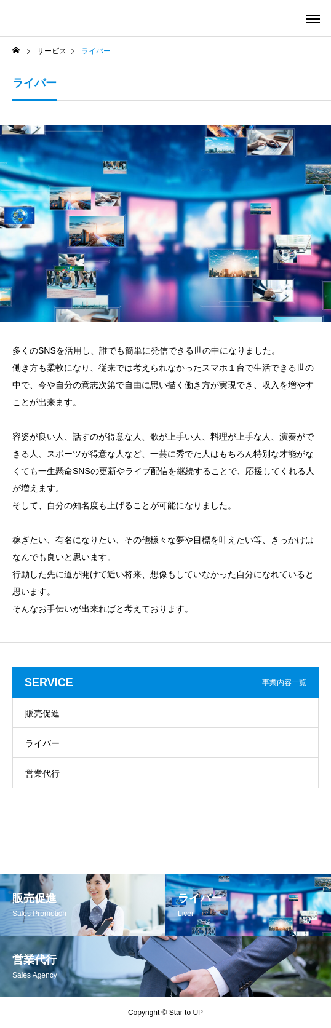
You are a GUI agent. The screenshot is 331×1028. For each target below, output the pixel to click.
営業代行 (42, 773)
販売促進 (42, 713)
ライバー (42, 743)
